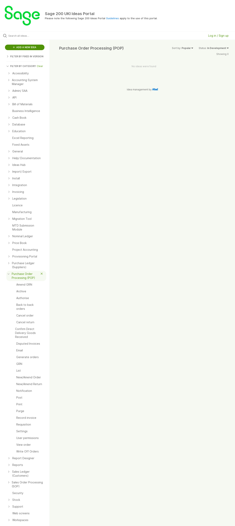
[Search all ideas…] (28, 35)
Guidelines (112, 18)
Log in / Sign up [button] (218, 35)
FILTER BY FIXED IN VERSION (24, 56)
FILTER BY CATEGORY (21, 66)
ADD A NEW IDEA (24, 47)
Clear (40, 66)
